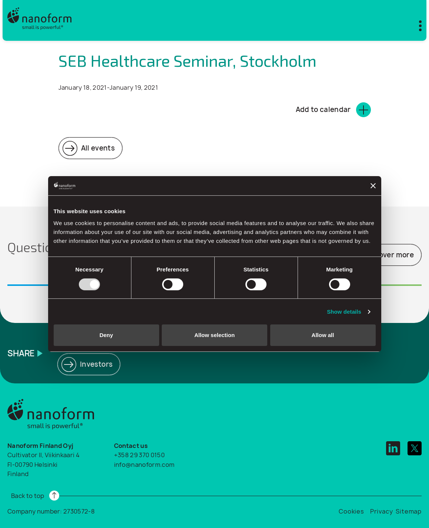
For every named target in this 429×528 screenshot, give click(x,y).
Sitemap (409, 511)
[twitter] (415, 448)
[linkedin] (393, 448)
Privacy (381, 511)
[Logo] (39, 20)
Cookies (351, 511)
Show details (344, 311)
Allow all (323, 335)
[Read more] (90, 148)
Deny (106, 335)
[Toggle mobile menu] (415, 24)
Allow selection (214, 335)
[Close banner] (373, 185)
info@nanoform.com (144, 465)
